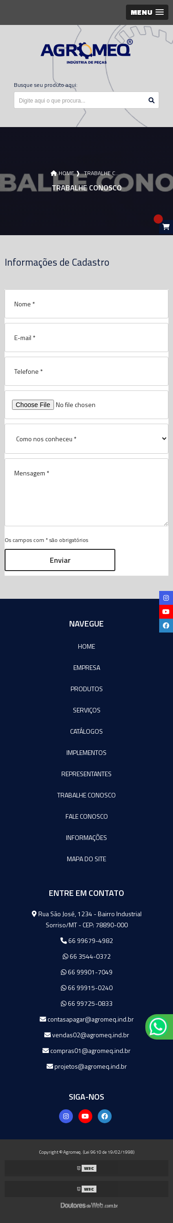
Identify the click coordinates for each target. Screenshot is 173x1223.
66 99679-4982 (86, 940)
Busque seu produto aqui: (46, 84)
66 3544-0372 (87, 956)
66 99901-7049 (87, 972)
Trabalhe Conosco (86, 795)
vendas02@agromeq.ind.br (86, 1035)
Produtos (87, 689)
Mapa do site (86, 859)
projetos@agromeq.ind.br (87, 1066)
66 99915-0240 (87, 987)
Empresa (86, 667)
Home (86, 646)
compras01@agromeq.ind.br (86, 1050)
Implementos (86, 752)
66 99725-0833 (87, 1003)
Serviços (87, 710)
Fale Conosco (87, 816)
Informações (86, 837)
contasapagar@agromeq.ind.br (87, 1019)
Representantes (86, 774)
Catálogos (86, 731)
